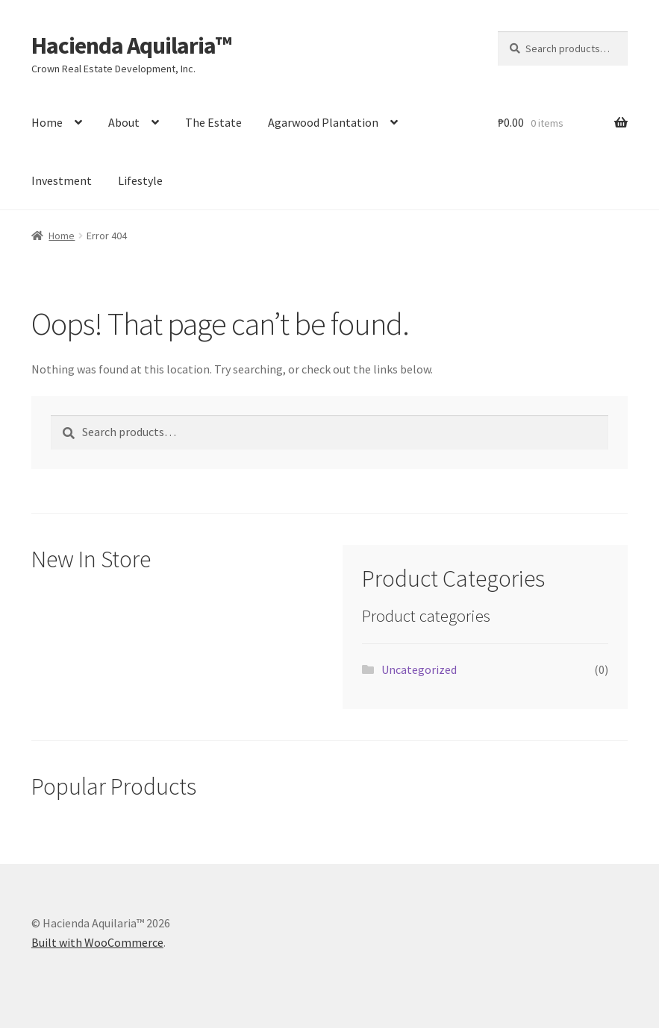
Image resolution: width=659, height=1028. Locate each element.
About (124, 122)
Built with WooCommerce (97, 942)
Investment (61, 180)
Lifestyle (140, 180)
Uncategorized (419, 669)
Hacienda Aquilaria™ (131, 45)
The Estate (213, 122)
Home (47, 122)
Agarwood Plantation (323, 122)
